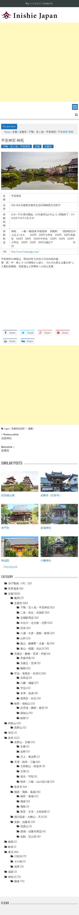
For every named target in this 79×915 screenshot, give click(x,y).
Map (27, 3)
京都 (14, 131)
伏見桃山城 (7, 495)
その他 (18, 861)
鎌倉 (17, 881)
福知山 (24, 713)
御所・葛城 (27, 796)
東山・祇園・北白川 (32, 648)
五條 (23, 746)
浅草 (17, 866)
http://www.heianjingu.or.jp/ (25, 251)
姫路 (10, 841)
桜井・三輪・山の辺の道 (35, 781)
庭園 (30, 428)
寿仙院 (5, 560)
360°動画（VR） (17, 583)
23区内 (18, 856)
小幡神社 (46, 560)
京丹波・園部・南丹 (32, 707)
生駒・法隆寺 (22, 822)
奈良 (10, 737)
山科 (23, 638)
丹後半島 (25, 658)
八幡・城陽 (27, 683)
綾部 (23, 718)
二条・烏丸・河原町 (32, 612)
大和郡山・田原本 (31, 766)
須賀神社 (6, 438)
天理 (23, 771)
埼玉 (10, 732)
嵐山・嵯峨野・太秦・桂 (35, 643)
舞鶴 (23, 668)
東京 (10, 852)
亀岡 (17, 598)
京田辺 (24, 677)
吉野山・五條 (22, 742)
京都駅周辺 (27, 617)
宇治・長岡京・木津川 (27, 673)
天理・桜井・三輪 (24, 762)
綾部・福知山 (22, 703)
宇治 (23, 688)
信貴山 (24, 826)
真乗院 (5, 450)
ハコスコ (36, 3)
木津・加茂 (27, 693)
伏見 (23, 628)
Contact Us (48, 3)
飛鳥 (23, 806)
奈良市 (18, 786)
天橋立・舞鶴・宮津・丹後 (30, 653)
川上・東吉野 (28, 756)
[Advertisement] (39, 62)
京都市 (23, 131)
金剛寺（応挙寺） (51, 495)
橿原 (23, 801)
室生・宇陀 (27, 776)
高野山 (18, 727)
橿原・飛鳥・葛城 (24, 792)
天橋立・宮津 (28, 663)
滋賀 (10, 871)
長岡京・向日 (28, 698)
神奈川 (12, 876)
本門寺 (5, 528)
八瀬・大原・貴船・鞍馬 (35, 633)
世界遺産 (13, 588)
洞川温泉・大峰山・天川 (28, 816)
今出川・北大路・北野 (33, 622)
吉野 (23, 751)
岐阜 (10, 846)
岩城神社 (46, 528)
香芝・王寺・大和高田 (33, 811)
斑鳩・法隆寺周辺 (31, 831)
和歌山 (12, 723)
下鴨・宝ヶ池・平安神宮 (42, 131)
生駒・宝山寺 (28, 836)
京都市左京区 (18, 428)
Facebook (10, 567)
